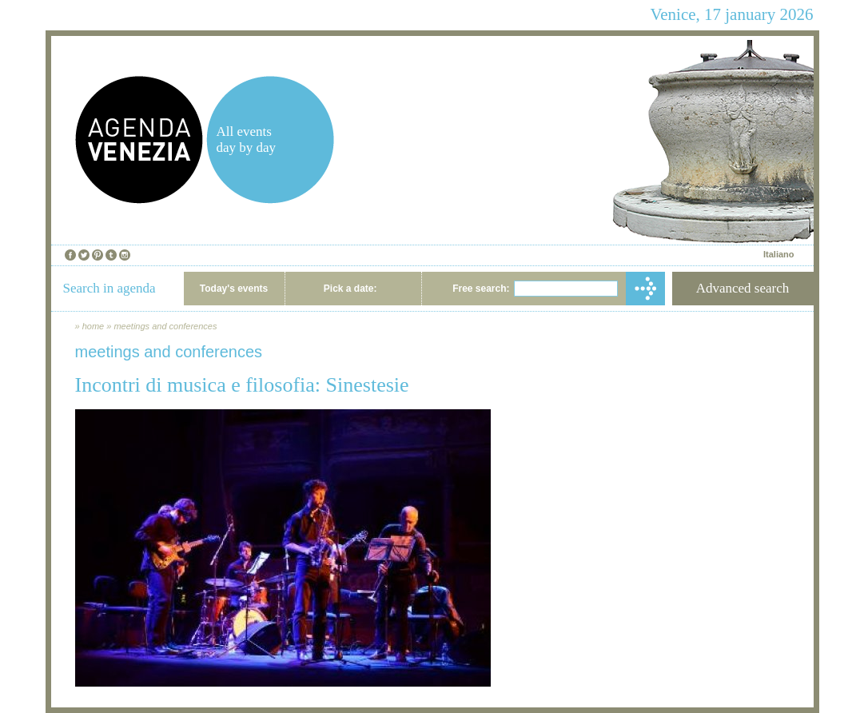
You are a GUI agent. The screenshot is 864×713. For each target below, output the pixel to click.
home (93, 326)
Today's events (234, 288)
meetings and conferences (165, 326)
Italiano (778, 254)
